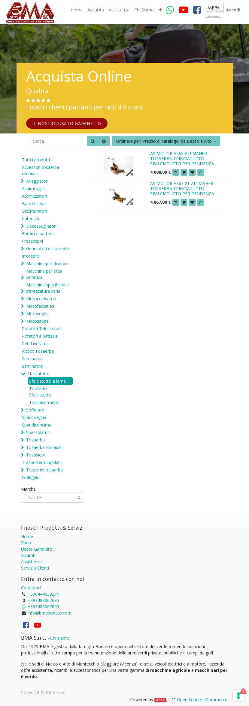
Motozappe (37, 321)
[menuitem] (76, 9)
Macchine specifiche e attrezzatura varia (47, 288)
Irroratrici (31, 256)
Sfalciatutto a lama (47, 381)
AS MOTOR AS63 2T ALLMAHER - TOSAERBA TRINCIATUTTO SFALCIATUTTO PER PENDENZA (183, 188)
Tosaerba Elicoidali (44, 447)
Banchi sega (34, 203)
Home (27, 536)
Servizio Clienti (35, 568)
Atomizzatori (34, 196)
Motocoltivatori (41, 298)
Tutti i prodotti (36, 160)
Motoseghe (37, 313)
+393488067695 (43, 600)
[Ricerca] (93, 141)
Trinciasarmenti (44, 402)
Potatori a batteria (40, 336)
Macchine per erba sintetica (44, 274)
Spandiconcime (36, 425)
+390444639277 (43, 594)
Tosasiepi (35, 455)
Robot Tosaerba (38, 351)
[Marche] (52, 497)
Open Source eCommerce (202, 699)
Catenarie (31, 218)
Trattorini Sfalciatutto (40, 392)
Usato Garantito (36, 549)
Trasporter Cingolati (41, 462)
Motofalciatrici (40, 306)
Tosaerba (35, 440)
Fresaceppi (32, 241)
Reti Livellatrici (36, 343)
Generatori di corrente (47, 248)
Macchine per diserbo (47, 263)
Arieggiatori (37, 181)
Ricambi (28, 555)
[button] (160, 9)
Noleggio (31, 477)
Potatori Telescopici (41, 328)
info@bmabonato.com (49, 613)
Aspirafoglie (33, 188)
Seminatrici (32, 358)
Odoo (160, 700)
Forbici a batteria (38, 233)
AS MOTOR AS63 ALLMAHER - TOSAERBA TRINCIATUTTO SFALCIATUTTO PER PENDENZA (182, 158)
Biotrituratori (34, 211)
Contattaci (31, 588)
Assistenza (31, 561)
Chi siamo (59, 638)
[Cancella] (104, 141)
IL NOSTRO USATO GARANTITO (66, 123)
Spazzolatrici (38, 432)
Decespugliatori (41, 226)
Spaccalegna (34, 417)
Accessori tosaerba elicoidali (40, 170)
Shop (26, 543)
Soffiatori (35, 410)
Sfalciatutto (38, 373)
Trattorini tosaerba (44, 470)
